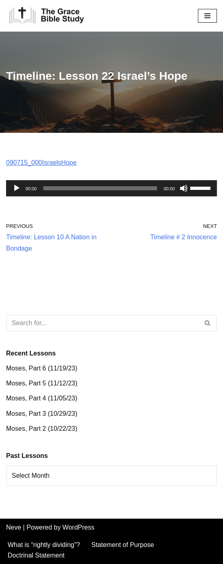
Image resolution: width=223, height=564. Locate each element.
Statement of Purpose (122, 544)
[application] (111, 188)
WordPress (78, 527)
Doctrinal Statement (36, 555)
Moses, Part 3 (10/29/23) (41, 413)
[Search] (102, 323)
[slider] (100, 188)
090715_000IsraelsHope (41, 162)
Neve (13, 527)
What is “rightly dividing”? (44, 544)
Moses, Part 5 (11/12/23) (41, 383)
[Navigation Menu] (207, 16)
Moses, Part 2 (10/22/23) (41, 428)
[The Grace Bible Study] (46, 16)
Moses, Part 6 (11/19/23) (41, 368)
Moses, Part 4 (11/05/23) (41, 398)
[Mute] (184, 188)
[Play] (17, 188)
